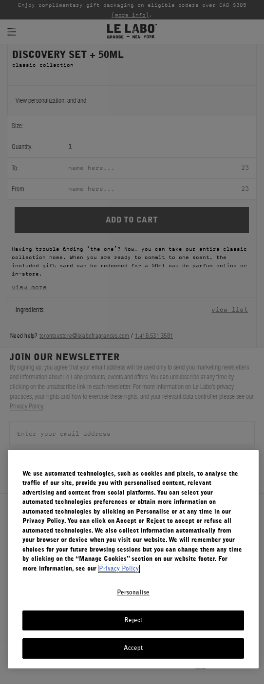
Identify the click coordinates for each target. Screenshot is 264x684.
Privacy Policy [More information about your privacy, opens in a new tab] (119, 569)
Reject (133, 620)
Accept (133, 648)
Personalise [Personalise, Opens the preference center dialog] (133, 593)
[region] (133, 559)
